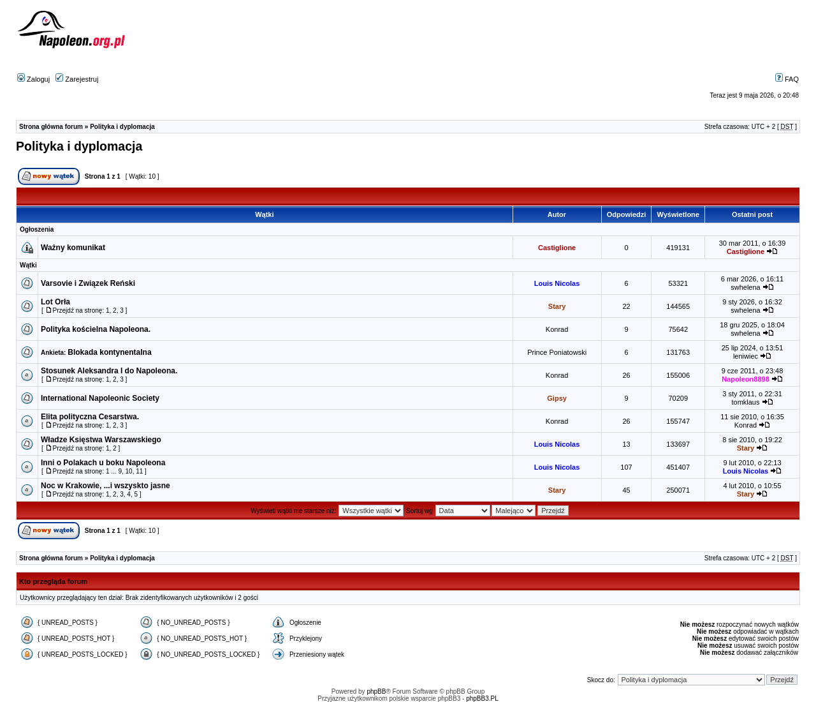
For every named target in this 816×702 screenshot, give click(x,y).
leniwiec (745, 356)
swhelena (745, 287)
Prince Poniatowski (556, 352)
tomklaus (745, 402)
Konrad (557, 329)
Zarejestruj (76, 79)
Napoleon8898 (745, 379)
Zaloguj (33, 79)
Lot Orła (55, 301)
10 (129, 471)
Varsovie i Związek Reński (88, 283)
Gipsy (557, 398)
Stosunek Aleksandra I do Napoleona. (109, 370)
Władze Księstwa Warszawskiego (101, 439)
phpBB (376, 691)
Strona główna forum (51, 126)
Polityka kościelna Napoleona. (95, 329)
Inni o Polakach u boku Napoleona (103, 462)
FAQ (787, 79)
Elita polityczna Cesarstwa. (90, 416)
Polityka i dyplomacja (122, 126)
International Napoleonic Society (100, 398)
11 (139, 471)
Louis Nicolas (557, 283)
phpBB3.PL (482, 698)
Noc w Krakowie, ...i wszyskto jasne (105, 485)
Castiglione (557, 247)
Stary (557, 306)
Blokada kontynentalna (109, 352)
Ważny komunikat (73, 247)
